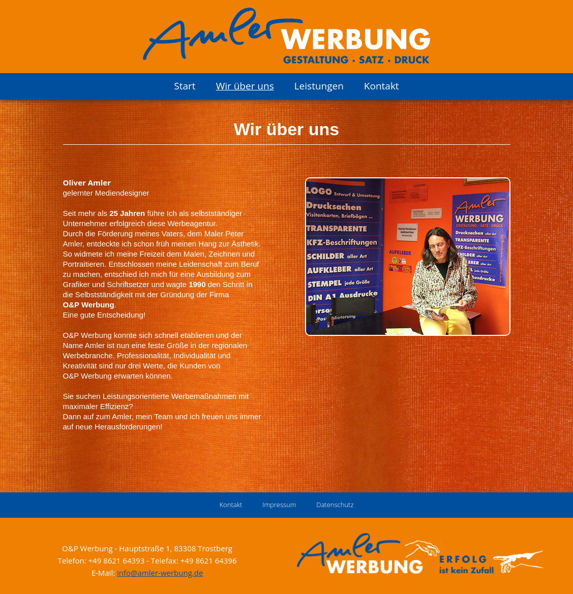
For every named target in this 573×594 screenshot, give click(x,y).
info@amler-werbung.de (160, 573)
